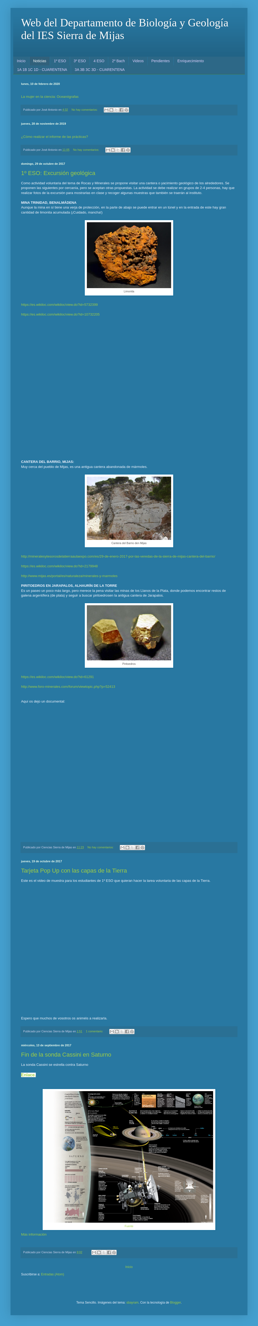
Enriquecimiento (190, 61)
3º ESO (80, 61)
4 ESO (98, 61)
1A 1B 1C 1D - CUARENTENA (42, 69)
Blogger (175, 1302)
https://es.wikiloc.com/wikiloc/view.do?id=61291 (57, 677)
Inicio (21, 61)
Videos (138, 61)
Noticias (39, 61)
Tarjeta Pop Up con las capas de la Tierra (74, 870)
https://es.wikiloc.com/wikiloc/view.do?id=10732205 (60, 314)
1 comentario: (95, 1031)
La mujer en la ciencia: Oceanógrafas (49, 97)
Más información (34, 1234)
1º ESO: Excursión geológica (58, 173)
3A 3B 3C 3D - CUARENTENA (100, 69)
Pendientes (160, 61)
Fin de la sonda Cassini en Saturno (66, 1054)
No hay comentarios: (85, 109)
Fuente (129, 1226)
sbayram (132, 1302)
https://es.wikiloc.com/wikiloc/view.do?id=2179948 (59, 566)
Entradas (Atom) (52, 1274)
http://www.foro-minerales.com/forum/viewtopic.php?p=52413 (68, 687)
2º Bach (118, 61)
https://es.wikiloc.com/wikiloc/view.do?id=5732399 (59, 305)
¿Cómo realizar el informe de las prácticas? (54, 137)
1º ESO (60, 61)
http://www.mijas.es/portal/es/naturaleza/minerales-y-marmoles (69, 576)
